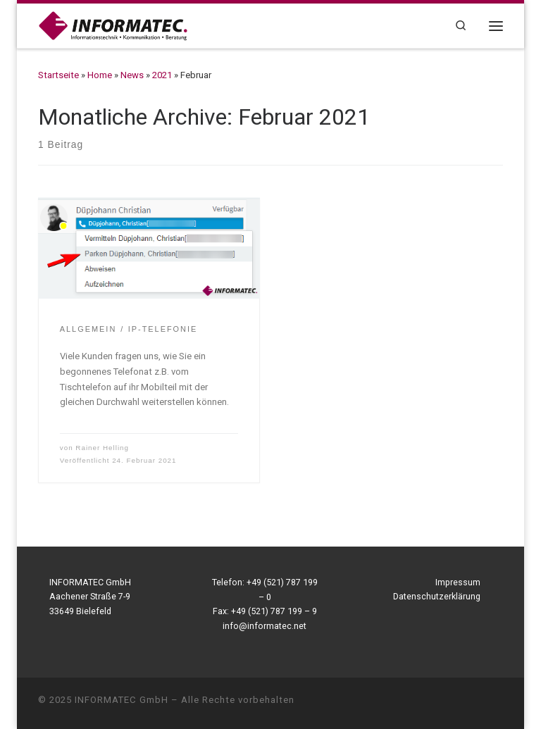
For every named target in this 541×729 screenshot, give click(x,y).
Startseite (58, 75)
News (132, 75)
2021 (162, 75)
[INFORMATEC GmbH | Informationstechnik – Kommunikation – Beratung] (113, 24)
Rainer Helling (102, 447)
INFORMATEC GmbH (121, 699)
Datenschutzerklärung (436, 596)
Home (99, 75)
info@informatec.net (264, 626)
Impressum (457, 582)
